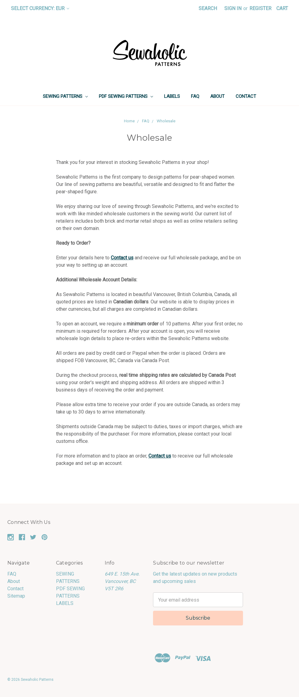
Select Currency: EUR (40, 8)
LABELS (172, 96)
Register (260, 8)
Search (208, 8)
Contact (246, 96)
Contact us (122, 258)
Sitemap (16, 596)
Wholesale (166, 121)
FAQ (195, 96)
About (217, 96)
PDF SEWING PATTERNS (126, 96)
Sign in (232, 8)
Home (129, 121)
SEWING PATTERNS (65, 96)
